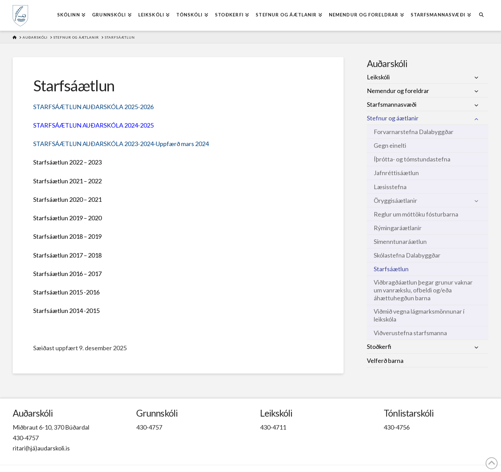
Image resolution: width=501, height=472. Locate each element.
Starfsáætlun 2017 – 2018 (67, 255)
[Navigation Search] (481, 15)
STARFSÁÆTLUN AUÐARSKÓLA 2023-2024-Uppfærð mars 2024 (121, 143)
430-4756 (397, 427)
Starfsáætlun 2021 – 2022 (67, 181)
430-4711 (273, 427)
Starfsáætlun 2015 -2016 (66, 292)
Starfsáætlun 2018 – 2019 (67, 236)
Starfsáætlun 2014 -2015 (66, 310)
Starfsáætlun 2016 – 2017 (67, 273)
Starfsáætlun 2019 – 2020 (67, 218)
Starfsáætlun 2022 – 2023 (67, 162)
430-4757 (26, 438)
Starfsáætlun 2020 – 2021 (67, 199)
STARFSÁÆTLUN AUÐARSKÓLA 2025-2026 (93, 106)
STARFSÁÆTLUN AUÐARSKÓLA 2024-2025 (93, 125)
